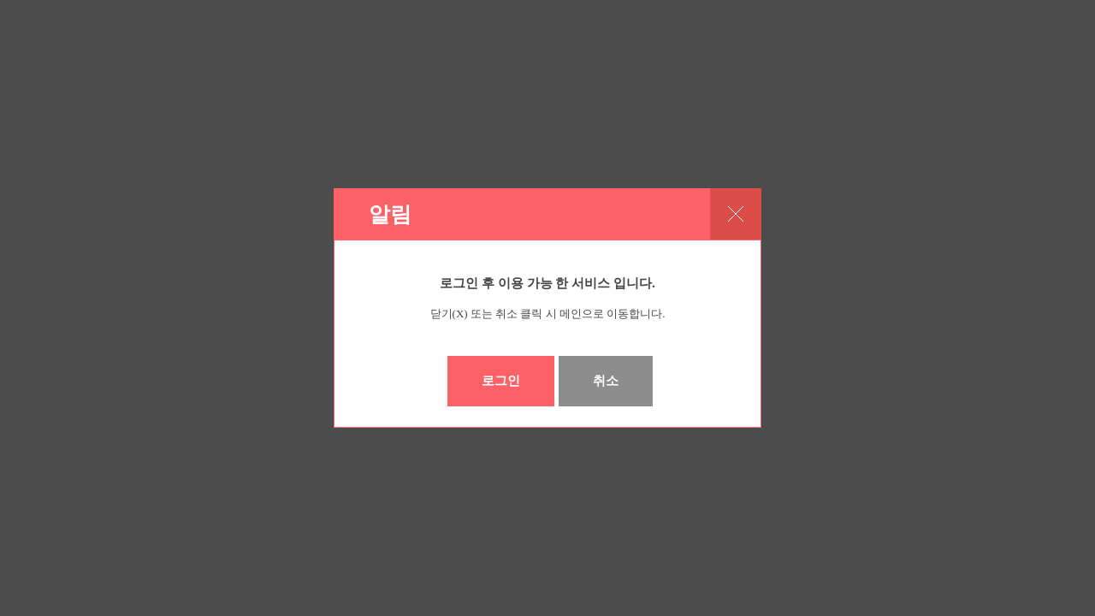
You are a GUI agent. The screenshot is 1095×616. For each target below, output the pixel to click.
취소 (606, 381)
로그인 (501, 381)
